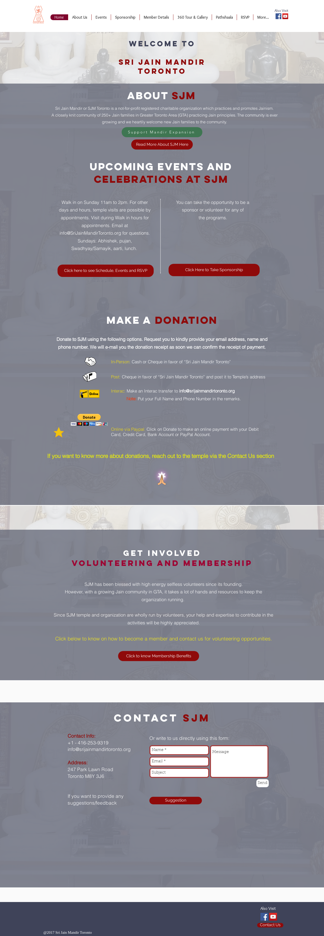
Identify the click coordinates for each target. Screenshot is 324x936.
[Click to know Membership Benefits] (158, 656)
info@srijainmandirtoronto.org (207, 390)
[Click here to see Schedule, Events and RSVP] (106, 271)
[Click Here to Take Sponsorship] (214, 270)
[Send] (262, 783)
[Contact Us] (270, 925)
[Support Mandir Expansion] (162, 132)
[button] (89, 420)
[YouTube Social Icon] (285, 16)
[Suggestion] (175, 800)
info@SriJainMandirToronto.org (90, 233)
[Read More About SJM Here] (162, 144)
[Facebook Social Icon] (278, 16)
